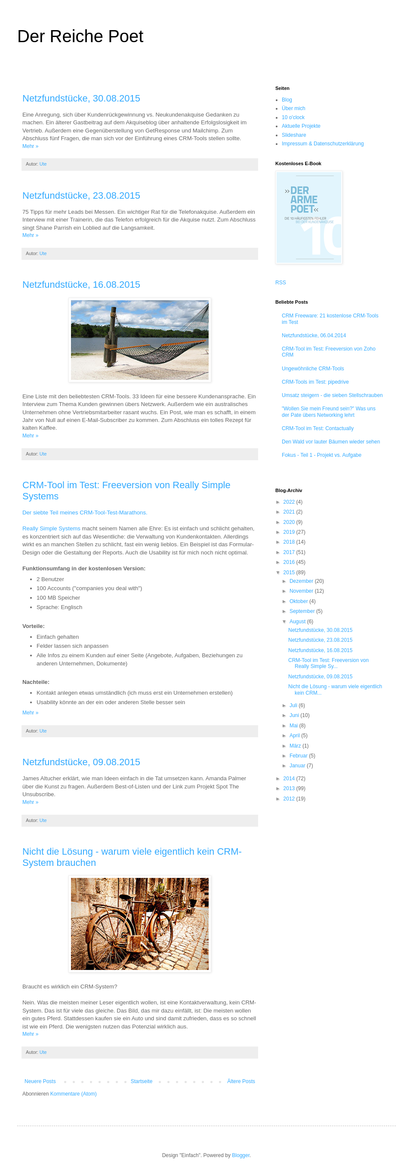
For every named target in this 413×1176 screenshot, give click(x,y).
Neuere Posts (40, 1081)
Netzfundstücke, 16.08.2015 (81, 284)
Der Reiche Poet (80, 36)
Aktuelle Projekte (301, 126)
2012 (290, 799)
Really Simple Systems (51, 528)
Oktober (299, 601)
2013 (290, 788)
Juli (294, 705)
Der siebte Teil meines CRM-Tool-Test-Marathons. (85, 512)
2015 (290, 573)
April (295, 736)
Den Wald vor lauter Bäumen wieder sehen (331, 442)
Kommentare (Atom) (73, 1094)
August (298, 622)
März (296, 746)
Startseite (142, 1081)
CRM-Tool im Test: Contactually (318, 428)
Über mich (293, 108)
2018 (290, 542)
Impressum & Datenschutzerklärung (323, 144)
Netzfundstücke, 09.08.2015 (81, 762)
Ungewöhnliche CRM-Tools (313, 369)
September (303, 611)
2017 (290, 552)
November (302, 591)
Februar (299, 756)
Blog (287, 100)
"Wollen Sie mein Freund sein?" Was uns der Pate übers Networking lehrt (329, 412)
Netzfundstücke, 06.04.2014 (314, 335)
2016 (290, 562)
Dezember (302, 581)
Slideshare (294, 135)
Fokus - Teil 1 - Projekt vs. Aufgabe (321, 455)
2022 (290, 502)
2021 (290, 512)
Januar (298, 766)
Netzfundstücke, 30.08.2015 (81, 98)
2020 (290, 522)
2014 (290, 779)
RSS (280, 283)
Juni (295, 715)
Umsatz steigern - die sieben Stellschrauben (332, 395)
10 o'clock (293, 117)
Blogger (241, 1155)
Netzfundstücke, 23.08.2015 (81, 195)
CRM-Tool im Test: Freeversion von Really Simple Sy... (328, 663)
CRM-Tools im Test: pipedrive (315, 382)
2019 (290, 532)
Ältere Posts (241, 1081)
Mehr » (30, 146)
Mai (294, 726)
